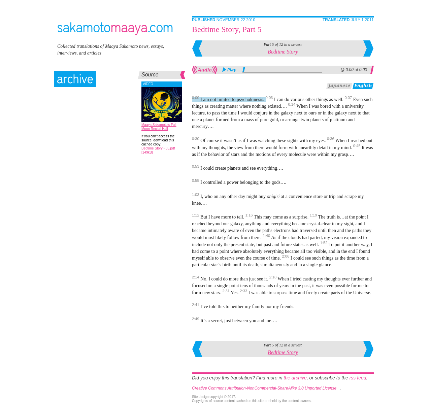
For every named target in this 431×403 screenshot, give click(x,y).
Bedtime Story (283, 52)
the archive (295, 377)
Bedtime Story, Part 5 (226, 29)
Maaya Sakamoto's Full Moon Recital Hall (158, 127)
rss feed (358, 377)
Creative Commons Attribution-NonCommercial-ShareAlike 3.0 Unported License (264, 388)
